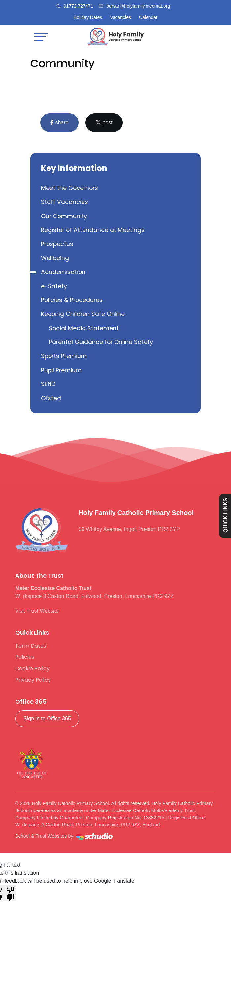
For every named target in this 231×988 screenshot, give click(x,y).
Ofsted (51, 398)
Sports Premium (64, 356)
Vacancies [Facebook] (120, 17)
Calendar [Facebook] (148, 17)
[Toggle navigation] (40, 36)
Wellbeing (55, 258)
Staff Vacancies (64, 202)
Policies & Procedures (72, 300)
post (104, 122)
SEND (48, 384)
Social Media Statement (84, 328)
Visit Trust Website (37, 610)
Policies (24, 657)
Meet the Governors (69, 188)
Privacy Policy (33, 680)
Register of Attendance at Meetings (93, 230)
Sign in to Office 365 (47, 718)
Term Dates (30, 646)
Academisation (63, 272)
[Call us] (74, 6)
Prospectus (57, 244)
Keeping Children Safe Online (83, 314)
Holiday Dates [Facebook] (87, 17)
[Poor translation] (10, 893)
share (59, 122)
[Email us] (134, 6)
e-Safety (54, 286)
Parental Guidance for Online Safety (101, 342)
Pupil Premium (61, 370)
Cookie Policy (32, 668)
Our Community (64, 216)
